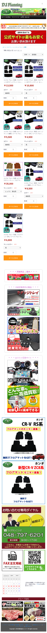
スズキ (16, 47)
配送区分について (37, 624)
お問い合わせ (25, 17)
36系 (25, 47)
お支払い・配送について (26, 624)
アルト (20, 47)
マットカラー (28, 90)
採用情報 (17, 624)
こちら (38, 584)
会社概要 (12, 624)
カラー (6, 90)
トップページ (5, 624)
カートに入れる (13, 103)
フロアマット (9, 47)
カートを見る (6, 17)
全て (4, 47)
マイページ (15, 17)
